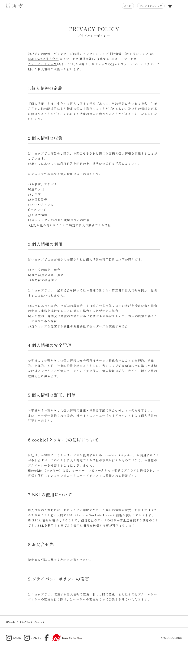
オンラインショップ (151, 6)
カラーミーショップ (42, 64)
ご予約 (128, 6)
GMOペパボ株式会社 (43, 59)
